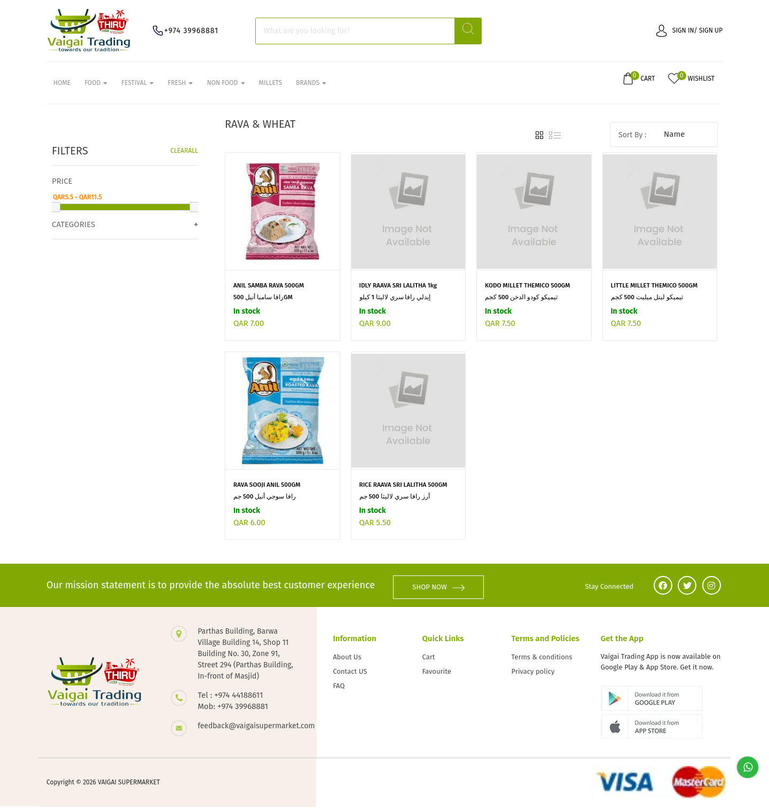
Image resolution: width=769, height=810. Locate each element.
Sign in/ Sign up (689, 30)
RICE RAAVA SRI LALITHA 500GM (404, 491)
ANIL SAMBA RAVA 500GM (269, 292)
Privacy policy (533, 675)
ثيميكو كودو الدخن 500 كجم (521, 304)
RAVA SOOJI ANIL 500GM (267, 491)
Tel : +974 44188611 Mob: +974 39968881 (233, 704)
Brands (311, 86)
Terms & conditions (542, 661)
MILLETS (271, 86)
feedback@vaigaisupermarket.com (246, 729)
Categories (73, 231)
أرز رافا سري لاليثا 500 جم (394, 503)
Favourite (436, 675)
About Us (347, 661)
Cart (428, 661)
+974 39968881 (196, 30)
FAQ (338, 690)
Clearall (184, 157)
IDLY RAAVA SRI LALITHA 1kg (399, 292)
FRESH (180, 86)
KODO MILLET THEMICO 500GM (528, 292)
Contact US (350, 675)
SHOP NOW (446, 590)
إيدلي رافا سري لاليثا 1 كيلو (395, 304)
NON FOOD (226, 86)
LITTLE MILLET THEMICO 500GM (655, 292)
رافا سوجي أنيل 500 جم (264, 503)
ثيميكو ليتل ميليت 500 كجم (647, 304)
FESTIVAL (137, 86)
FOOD (95, 86)
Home (61, 86)
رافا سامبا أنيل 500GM (263, 304)
